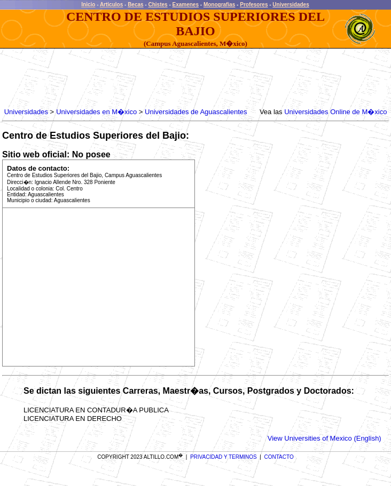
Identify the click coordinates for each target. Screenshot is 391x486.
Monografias (219, 4)
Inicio (88, 4)
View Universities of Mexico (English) (324, 438)
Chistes (157, 4)
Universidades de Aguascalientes (196, 112)
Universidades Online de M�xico (335, 112)
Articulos (111, 4)
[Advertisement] (196, 78)
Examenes (186, 4)
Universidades (290, 4)
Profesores (254, 4)
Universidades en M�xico (96, 112)
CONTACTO (279, 457)
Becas (135, 4)
